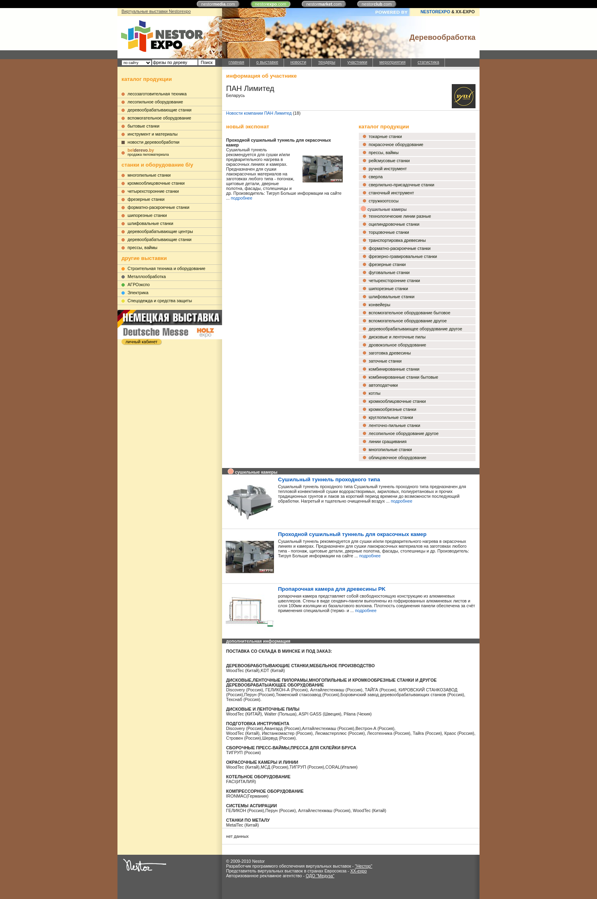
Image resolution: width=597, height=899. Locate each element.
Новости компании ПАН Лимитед (259, 113)
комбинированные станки (394, 369)
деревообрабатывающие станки (159, 109)
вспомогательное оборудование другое (408, 320)
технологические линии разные (400, 216)
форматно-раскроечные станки (158, 207)
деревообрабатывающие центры (160, 231)
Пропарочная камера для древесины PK (332, 589)
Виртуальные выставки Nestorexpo (156, 11)
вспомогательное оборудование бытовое (410, 312)
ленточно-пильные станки (394, 425)
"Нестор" (363, 866)
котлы (375, 393)
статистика (428, 62)
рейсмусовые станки (389, 160)
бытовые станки (143, 126)
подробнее (241, 198)
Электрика (138, 292)
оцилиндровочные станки (394, 224)
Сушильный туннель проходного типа (329, 479)
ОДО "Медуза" (320, 875)
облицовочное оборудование (397, 457)
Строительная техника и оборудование (166, 268)
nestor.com (218, 4)
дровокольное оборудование (397, 344)
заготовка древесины (390, 353)
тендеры (326, 62)
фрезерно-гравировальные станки (403, 256)
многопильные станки (149, 175)
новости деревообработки (153, 142)
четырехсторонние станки (153, 191)
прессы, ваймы (142, 247)
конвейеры (380, 304)
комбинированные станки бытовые (403, 377)
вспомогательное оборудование (159, 117)
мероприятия (392, 62)
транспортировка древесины (397, 240)
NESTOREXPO (435, 11)
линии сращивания (388, 441)
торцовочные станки (389, 232)
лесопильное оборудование (155, 101)
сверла (376, 176)
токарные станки (385, 136)
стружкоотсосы (384, 200)
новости (298, 62)
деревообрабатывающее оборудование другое (415, 328)
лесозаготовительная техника (157, 93)
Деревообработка (443, 37)
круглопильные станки (391, 417)
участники (357, 62)
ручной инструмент (388, 168)
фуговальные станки (389, 272)
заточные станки (385, 361)
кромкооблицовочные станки (156, 183)
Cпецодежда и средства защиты (160, 300)
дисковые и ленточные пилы (397, 336)
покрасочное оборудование (396, 144)
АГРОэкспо (139, 284)
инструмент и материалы (152, 134)
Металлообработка (147, 276)
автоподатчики (383, 385)
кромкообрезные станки (392, 409)
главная (236, 62)
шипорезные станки (147, 215)
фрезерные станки (146, 199)
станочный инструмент (391, 192)
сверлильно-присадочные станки (401, 184)
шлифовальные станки (150, 223)
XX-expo (358, 870)
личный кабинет (141, 341)
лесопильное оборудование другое (404, 433)
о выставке (267, 62)
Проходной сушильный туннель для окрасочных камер (352, 534)
